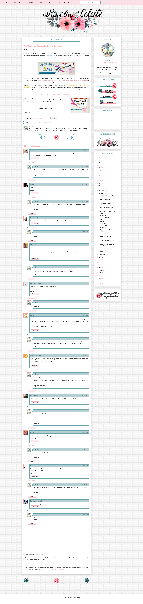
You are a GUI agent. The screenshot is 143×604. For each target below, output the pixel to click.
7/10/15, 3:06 (85, 355)
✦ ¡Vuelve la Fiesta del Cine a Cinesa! (107, 241)
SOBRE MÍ (17, 2)
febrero (101, 273)
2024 (99, 163)
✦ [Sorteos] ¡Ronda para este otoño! (106, 226)
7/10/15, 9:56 (85, 302)
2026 (99, 157)
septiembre (102, 255)
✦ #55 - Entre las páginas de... (106, 208)
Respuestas (31, 162)
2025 (99, 160)
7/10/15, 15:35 (85, 466)
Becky (32, 315)
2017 (98, 181)
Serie (50, 122)
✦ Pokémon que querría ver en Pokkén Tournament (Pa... (106, 245)
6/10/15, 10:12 (85, 151)
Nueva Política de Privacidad (56, 569)
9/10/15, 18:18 (85, 501)
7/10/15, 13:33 (85, 432)
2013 (98, 281)
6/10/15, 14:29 (85, 166)
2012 (98, 284)
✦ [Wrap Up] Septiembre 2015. (106, 250)
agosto (101, 257)
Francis (32, 432)
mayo (100, 265)
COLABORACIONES (64, 2)
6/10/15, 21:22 (85, 315)
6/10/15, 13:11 (85, 245)
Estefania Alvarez (36, 218)
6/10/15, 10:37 (85, 184)
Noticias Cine (37, 122)
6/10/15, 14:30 (85, 201)
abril (100, 267)
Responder (35, 158)
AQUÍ (87, 558)
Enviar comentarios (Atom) (60, 589)
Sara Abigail (34, 151)
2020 (99, 173)
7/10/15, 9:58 (85, 374)
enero (101, 275)
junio (100, 262)
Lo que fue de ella (36, 501)
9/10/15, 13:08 (85, 449)
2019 (98, 175)
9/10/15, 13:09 (85, 484)
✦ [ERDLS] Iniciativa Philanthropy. (104, 214)
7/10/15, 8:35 (85, 395)
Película (45, 122)
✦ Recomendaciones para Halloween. (106, 196)
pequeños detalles (36, 283)
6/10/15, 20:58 (85, 283)
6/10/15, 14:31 (85, 267)
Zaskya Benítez (35, 355)
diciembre (102, 188)
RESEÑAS (30, 2)
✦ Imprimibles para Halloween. (104, 200)
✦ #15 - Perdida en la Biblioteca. (105, 222)
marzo (101, 270)
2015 (98, 186)
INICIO (5, 2)
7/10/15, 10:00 (85, 411)
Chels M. (33, 245)
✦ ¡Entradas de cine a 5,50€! (107, 211)
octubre (101, 193)
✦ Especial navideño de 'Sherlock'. (105, 230)
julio (100, 260)
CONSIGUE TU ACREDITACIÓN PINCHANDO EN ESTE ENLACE (56, 94)
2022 (99, 168)
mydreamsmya (35, 395)
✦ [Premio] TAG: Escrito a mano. (106, 218)
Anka (32, 184)
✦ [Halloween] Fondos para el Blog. (106, 204)
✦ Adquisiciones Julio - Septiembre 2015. (105, 237)
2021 (98, 170)
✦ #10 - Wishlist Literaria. (106, 234)
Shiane (36, 166)
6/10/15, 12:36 (85, 218)
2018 (99, 178)
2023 (99, 165)
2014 (98, 278)
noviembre (102, 191)
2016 (98, 183)
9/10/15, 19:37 (85, 515)
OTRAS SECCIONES (45, 2)
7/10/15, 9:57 (85, 339)
